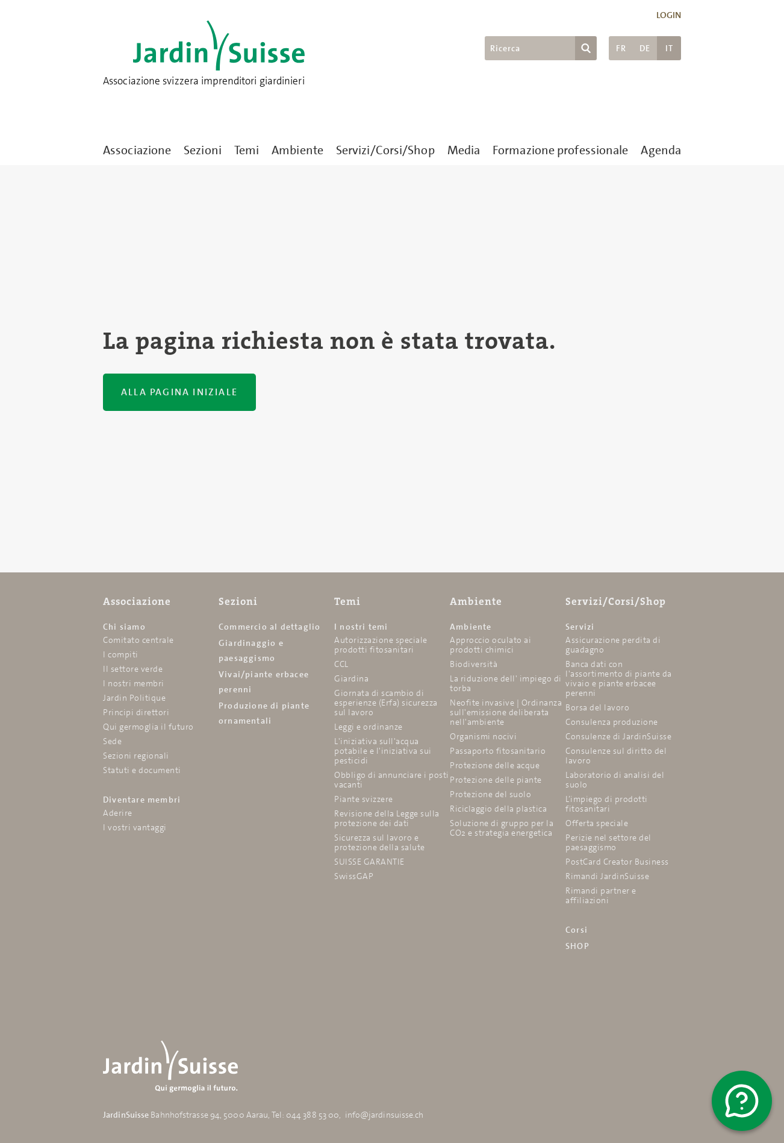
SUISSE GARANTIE (369, 861)
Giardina (351, 678)
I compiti (120, 654)
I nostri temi (361, 626)
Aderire (117, 812)
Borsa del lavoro (597, 707)
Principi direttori (136, 712)
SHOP (577, 946)
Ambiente (297, 150)
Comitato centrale (138, 639)
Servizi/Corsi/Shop (385, 150)
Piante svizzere (363, 799)
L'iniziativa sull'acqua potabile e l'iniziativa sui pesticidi (383, 751)
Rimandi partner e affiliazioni (600, 895)
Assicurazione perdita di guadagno (613, 644)
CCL (341, 664)
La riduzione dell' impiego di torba (506, 683)
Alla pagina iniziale (179, 392)
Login (669, 15)
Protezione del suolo (490, 794)
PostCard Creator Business (617, 861)
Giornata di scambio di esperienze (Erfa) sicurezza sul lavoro (386, 702)
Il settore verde (133, 668)
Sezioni (203, 150)
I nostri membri (133, 683)
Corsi (576, 929)
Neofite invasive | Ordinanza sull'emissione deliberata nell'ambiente (506, 712)
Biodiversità (473, 664)
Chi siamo (124, 626)
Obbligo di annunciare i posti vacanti (391, 779)
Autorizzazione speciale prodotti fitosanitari (381, 644)
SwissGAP (353, 876)
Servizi (579, 626)
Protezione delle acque (495, 765)
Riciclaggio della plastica (498, 808)
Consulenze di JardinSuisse (618, 736)
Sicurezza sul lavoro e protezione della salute (379, 842)
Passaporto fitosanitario (498, 750)
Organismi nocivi (483, 736)
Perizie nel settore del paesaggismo (608, 842)
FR (621, 48)
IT (669, 48)
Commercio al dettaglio (269, 626)
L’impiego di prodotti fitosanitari (606, 804)
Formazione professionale (560, 150)
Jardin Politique (134, 697)
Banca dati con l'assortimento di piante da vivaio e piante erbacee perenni (618, 678)
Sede (112, 741)
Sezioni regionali (136, 755)
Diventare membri (142, 799)
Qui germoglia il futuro (148, 726)
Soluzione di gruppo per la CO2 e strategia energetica (501, 828)
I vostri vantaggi (135, 827)
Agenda (661, 150)
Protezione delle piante (496, 779)
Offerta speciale (596, 823)
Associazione (137, 150)
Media (464, 150)
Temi (246, 150)
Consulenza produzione (611, 721)
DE (644, 48)
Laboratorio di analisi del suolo (614, 779)
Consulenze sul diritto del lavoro (616, 755)
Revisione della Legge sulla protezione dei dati (387, 818)
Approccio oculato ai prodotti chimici (490, 644)
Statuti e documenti (142, 770)
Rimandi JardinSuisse (607, 876)
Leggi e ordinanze (368, 726)
